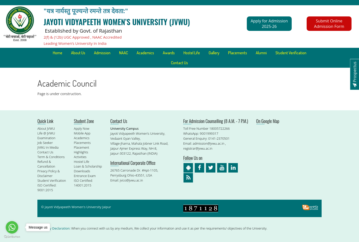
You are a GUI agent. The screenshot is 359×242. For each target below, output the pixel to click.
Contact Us (179, 62)
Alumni (261, 52)
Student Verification (290, 52)
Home (57, 52)
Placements (237, 52)
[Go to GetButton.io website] (12, 237)
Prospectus (354, 74)
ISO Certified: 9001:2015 (46, 187)
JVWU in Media (48, 147)
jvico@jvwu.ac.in (131, 180)
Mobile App (82, 133)
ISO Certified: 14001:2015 (83, 182)
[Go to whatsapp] (12, 227)
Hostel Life (191, 52)
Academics (145, 52)
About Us (78, 52)
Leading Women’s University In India (75, 43)
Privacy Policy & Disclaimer (48, 173)
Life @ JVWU (46, 133)
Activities (80, 157)
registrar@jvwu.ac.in (197, 148)
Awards (169, 52)
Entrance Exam (85, 176)
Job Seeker (45, 142)
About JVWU (46, 128)
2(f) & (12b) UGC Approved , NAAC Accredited (83, 37)
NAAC (123, 52)
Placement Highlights (81, 149)
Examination (46, 138)
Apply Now (81, 128)
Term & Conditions (51, 157)
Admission (102, 52)
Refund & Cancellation (46, 164)
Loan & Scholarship (88, 166)
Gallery (214, 52)
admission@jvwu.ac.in (208, 143)
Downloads (82, 171)
